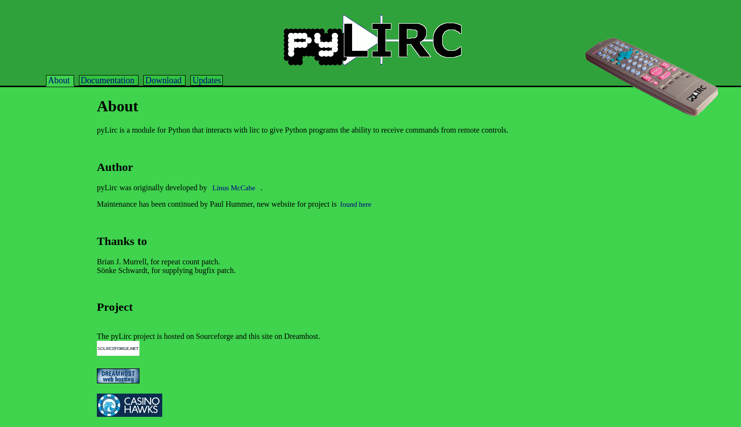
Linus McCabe (235, 188)
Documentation (109, 80)
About (60, 80)
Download (164, 80)
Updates (206, 80)
